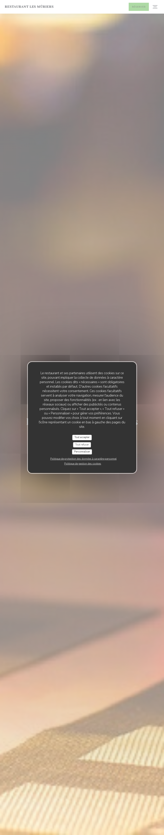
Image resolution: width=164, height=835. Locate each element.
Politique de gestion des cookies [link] (82, 463)
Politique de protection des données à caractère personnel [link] (83, 459)
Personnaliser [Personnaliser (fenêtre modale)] (82, 451)
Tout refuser (82, 444)
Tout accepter (82, 437)
